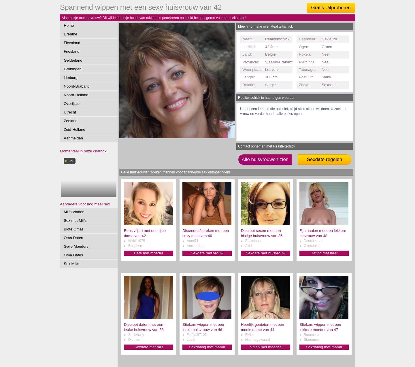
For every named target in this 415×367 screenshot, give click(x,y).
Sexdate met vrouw (207, 253)
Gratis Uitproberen (330, 7)
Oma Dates (73, 255)
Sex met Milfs (75, 220)
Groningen (73, 69)
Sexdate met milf (148, 347)
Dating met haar (324, 253)
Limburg (71, 77)
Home (69, 25)
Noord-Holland (76, 95)
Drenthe (70, 34)
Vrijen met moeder (265, 347)
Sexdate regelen (324, 159)
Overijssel (72, 103)
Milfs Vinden (74, 212)
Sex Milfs (71, 264)
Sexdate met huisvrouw (265, 253)
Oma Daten (73, 238)
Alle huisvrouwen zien (265, 159)
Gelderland (73, 60)
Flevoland (72, 43)
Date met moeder (148, 253)
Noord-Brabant (76, 86)
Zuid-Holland (74, 129)
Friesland (71, 51)
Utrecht (70, 112)
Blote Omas (74, 229)
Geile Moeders (76, 246)
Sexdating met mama (207, 347)
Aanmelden (73, 138)
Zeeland (71, 121)
